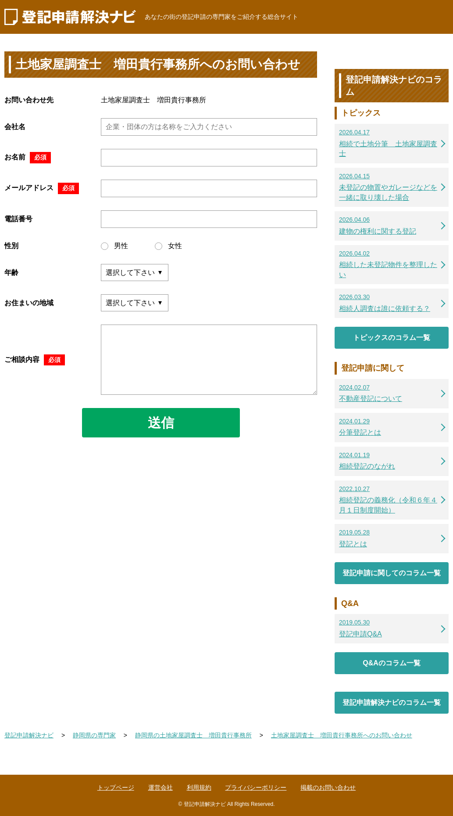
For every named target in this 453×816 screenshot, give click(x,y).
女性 (168, 246)
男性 (114, 246)
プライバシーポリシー (255, 787)
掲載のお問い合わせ (328, 787)
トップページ (115, 787)
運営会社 (160, 787)
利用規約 (199, 787)
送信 (161, 422)
